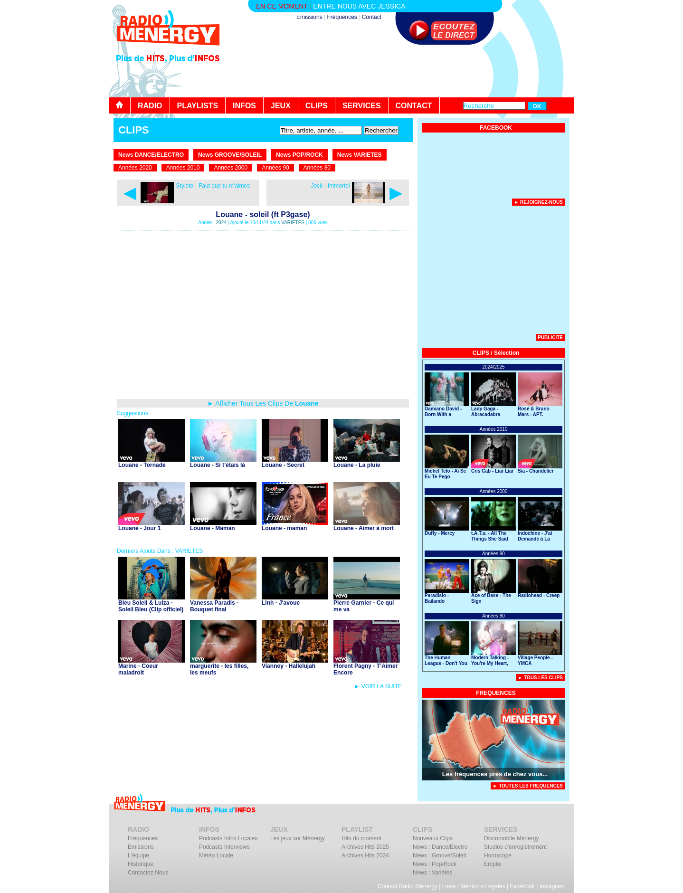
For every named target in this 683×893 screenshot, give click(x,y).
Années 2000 (230, 167)
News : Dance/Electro (440, 847)
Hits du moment (361, 838)
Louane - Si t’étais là (217, 465)
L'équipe (138, 855)
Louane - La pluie (356, 465)
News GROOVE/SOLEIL (230, 155)
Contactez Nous (148, 872)
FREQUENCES (495, 693)
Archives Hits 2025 (365, 847)
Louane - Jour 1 (139, 528)
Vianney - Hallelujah (288, 666)
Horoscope (498, 855)
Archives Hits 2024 (365, 855)
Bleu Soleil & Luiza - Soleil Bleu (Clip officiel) (150, 606)
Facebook (522, 886)
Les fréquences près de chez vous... (495, 774)
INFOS (244, 106)
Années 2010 (183, 167)
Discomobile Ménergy (511, 838)
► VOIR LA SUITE (378, 686)
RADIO (150, 106)
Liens (449, 886)
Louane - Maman (212, 528)
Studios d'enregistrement (515, 847)
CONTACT (414, 106)
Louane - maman (284, 528)
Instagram (552, 886)
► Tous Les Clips (540, 677)
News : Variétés (432, 872)
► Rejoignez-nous (538, 202)
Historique (140, 864)
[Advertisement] (401, 71)
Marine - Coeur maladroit (138, 669)
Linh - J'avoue (281, 602)
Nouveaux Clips (433, 838)
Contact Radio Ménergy (407, 886)
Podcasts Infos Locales (228, 838)
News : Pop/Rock (434, 864)
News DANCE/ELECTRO (151, 155)
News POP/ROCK (299, 155)
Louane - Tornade (142, 465)
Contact (371, 17)
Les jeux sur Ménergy (297, 838)
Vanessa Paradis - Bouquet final (214, 606)
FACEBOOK (496, 127)
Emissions (309, 17)
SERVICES (361, 106)
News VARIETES (359, 155)
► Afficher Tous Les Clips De (262, 403)
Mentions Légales (482, 886)
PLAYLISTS (197, 106)
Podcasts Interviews (224, 847)
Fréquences (342, 17)
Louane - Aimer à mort (363, 528)
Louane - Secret (283, 465)
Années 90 (275, 167)
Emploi (493, 864)
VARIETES (292, 222)
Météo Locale (216, 855)
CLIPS (316, 106)
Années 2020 (135, 167)
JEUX (281, 106)
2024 (221, 222)
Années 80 (317, 167)
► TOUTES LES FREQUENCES (528, 785)
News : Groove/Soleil (439, 855)
